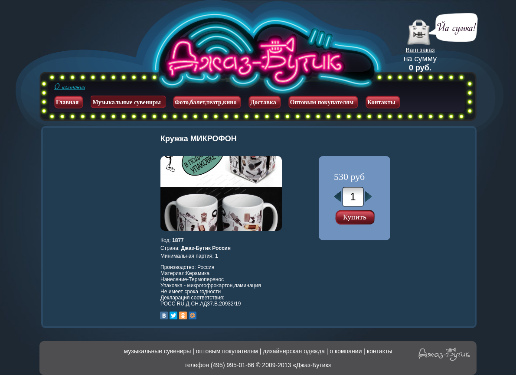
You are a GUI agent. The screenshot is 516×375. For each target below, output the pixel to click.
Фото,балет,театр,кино (206, 102)
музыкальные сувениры (157, 351)
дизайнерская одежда (294, 351)
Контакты (381, 102)
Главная (67, 102)
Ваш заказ (420, 49)
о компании (346, 351)
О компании (69, 87)
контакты (379, 351)
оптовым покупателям (227, 351)
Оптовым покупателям (322, 102)
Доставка (263, 102)
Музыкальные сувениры (126, 102)
